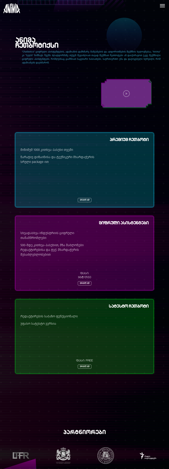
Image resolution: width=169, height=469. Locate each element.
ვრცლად (85, 200)
